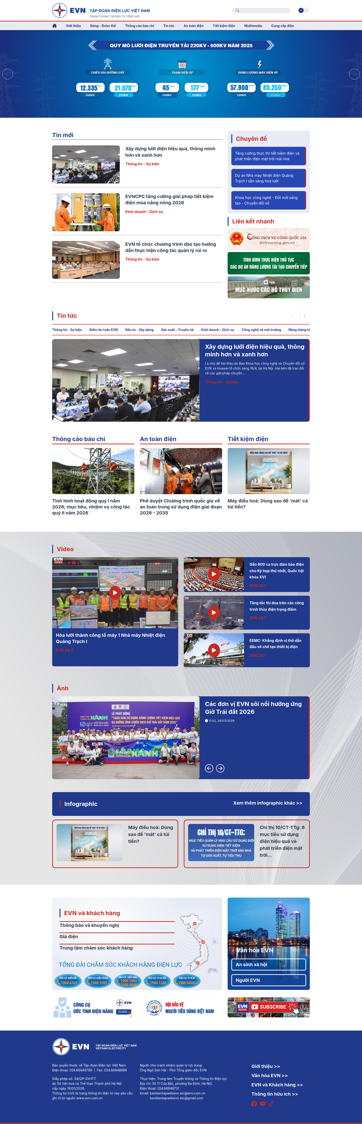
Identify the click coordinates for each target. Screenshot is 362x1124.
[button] (354, 74)
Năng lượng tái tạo (302, 330)
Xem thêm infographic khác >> (267, 803)
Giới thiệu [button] (73, 26)
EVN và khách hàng (92, 913)
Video (65, 549)
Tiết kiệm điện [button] (224, 26)
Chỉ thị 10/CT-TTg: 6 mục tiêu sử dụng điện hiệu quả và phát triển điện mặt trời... (282, 841)
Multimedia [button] (253, 26)
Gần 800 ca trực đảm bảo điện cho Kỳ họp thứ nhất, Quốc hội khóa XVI (277, 570)
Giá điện (69, 936)
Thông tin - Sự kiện (142, 164)
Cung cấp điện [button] (282, 26)
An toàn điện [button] (194, 26)
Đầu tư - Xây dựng (139, 330)
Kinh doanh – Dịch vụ (144, 211)
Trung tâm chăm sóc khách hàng (96, 948)
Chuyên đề (251, 138)
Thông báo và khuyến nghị (89, 925)
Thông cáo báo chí (139, 26)
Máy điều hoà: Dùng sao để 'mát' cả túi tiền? (150, 834)
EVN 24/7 (64, 650)
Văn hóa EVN (254, 950)
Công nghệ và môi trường (261, 330)
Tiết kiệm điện (248, 438)
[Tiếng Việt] (101, 10)
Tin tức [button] (169, 26)
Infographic (81, 803)
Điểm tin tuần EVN (103, 330)
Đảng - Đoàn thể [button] (103, 26)
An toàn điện (158, 438)
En (306, 10)
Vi (301, 10)
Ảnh (63, 688)
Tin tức (67, 315)
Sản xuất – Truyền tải (177, 330)
